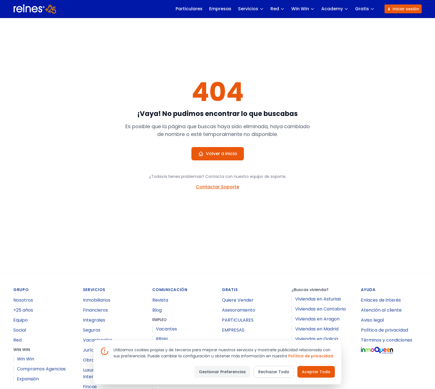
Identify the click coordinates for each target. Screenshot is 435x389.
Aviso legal (372, 320)
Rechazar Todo (273, 372)
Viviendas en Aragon (317, 319)
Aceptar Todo (316, 372)
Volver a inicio (217, 153)
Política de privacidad (384, 330)
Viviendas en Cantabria (320, 309)
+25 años (23, 310)
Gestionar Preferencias (222, 372)
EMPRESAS (233, 330)
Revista (160, 300)
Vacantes (166, 329)
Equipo (20, 320)
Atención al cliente (381, 310)
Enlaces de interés (381, 300)
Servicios (251, 9)
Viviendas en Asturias (318, 299)
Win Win (302, 9)
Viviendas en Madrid (316, 329)
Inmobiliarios (96, 300)
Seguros (91, 330)
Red (277, 9)
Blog (157, 310)
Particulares (188, 9)
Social (19, 330)
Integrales (94, 320)
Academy (334, 9)
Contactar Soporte (217, 187)
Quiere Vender (238, 300)
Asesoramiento (238, 310)
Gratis (364, 9)
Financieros (95, 310)
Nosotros (23, 300)
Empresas (220, 9)
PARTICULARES (238, 320)
